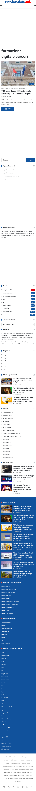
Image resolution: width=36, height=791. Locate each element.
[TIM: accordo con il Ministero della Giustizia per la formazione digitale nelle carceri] (18, 73)
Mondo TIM (6, 439)
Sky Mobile (4, 677)
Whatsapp (5, 367)
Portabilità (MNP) (8, 418)
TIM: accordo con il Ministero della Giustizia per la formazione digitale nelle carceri (16, 94)
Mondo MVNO (7, 451)
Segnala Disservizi (8, 173)
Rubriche (29, 772)
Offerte (5, 315)
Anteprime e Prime (8, 290)
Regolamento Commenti (10, 775)
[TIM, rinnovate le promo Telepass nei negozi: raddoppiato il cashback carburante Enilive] (6, 537)
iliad (2, 661)
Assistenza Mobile (8, 412)
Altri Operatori (5, 749)
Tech (4, 299)
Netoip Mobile (5, 731)
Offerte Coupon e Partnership (9, 604)
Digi (2, 701)
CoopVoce (4, 683)
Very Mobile (4, 673)
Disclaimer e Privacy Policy (10, 778)
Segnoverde (4, 713)
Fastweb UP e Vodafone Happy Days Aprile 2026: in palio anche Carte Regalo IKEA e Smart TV (23, 546)
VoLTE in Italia (7, 427)
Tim (2, 652)
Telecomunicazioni (8, 293)
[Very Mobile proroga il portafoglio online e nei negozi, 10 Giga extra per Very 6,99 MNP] (6, 390)
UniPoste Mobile (6, 746)
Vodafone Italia (5, 655)
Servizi (4, 302)
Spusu (3, 692)
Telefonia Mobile (7, 311)
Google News (6, 358)
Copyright (10, 763)
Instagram (6, 370)
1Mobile (3, 704)
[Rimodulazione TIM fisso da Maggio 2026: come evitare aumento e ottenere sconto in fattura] (6, 487)
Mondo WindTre (7, 445)
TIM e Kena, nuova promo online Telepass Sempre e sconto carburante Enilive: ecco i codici (23, 399)
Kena (2, 667)
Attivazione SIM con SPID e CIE (12, 436)
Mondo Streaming (8, 457)
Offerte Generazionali (7, 607)
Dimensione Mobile (7, 707)
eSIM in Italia (6, 424)
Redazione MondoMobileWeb (10, 88)
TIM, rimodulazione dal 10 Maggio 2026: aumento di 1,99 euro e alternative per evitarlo (23, 478)
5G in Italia (6, 421)
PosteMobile (5, 680)
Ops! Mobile (4, 737)
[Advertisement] (18, 28)
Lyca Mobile (4, 698)
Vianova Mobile (5, 728)
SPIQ (2, 740)
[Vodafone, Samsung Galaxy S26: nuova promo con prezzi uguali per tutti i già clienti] (6, 565)
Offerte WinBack (6, 595)
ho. (2, 670)
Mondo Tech (6, 454)
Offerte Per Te (5, 598)
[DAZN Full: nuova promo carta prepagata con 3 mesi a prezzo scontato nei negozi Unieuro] (6, 381)
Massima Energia (6, 719)
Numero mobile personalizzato (11, 433)
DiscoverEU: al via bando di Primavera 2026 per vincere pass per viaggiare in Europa (23, 574)
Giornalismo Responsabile (26, 778)
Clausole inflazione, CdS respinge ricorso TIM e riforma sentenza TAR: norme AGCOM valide (23, 468)
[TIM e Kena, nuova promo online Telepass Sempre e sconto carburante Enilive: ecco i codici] (6, 400)
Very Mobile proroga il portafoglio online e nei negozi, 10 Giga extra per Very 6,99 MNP (23, 390)
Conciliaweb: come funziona (11, 176)
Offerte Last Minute (7, 613)
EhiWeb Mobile (5, 734)
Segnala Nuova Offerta (9, 170)
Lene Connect (5, 716)
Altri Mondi (6, 308)
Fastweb (3, 664)
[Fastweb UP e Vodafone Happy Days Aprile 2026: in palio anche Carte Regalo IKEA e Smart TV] (6, 546)
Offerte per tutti (5, 586)
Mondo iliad (6, 448)
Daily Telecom (5, 725)
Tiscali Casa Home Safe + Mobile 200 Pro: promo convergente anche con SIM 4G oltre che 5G (23, 555)
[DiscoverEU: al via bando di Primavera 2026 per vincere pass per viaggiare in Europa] (6, 574)
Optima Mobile (5, 710)
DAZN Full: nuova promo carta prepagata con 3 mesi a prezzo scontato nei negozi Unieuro (22, 381)
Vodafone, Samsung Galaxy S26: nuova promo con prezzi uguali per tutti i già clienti (23, 564)
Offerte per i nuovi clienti (8, 589)
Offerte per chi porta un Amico (10, 601)
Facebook (5, 361)
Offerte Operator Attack (8, 592)
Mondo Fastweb (7, 442)
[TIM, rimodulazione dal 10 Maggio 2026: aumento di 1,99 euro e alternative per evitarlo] (6, 478)
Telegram (5, 355)
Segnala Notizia (21, 772)
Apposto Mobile (6, 743)
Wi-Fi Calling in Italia (8, 430)
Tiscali (3, 686)
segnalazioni (10, 339)
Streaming (4, 634)
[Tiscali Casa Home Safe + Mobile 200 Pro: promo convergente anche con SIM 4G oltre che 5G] (6, 555)
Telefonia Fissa (7, 305)
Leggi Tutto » (8, 109)
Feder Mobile (5, 695)
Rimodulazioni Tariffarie (9, 296)
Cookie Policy (28, 775)
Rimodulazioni (5, 643)
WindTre (3, 658)
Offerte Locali (5, 610)
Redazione (7, 772)
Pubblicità (18, 782)
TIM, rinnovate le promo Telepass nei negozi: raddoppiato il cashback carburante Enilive (23, 536)
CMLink (3, 722)
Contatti (5, 179)
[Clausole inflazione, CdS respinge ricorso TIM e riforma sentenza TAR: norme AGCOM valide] (6, 469)
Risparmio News (7, 415)
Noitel (3, 689)
